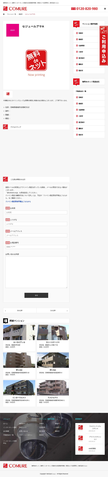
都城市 (81, 39)
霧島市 (81, 64)
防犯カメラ (22, 427)
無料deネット (23, 423)
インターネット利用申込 (10, 442)
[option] (36, 65)
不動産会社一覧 (81, 91)
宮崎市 (81, 33)
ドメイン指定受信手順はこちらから (18, 201)
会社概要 (6, 431)
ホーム (5, 423)
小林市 (81, 52)
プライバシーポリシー (25, 436)
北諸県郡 (81, 45)
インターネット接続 (10, 427)
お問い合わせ (23, 431)
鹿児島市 (81, 58)
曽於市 (81, 70)
